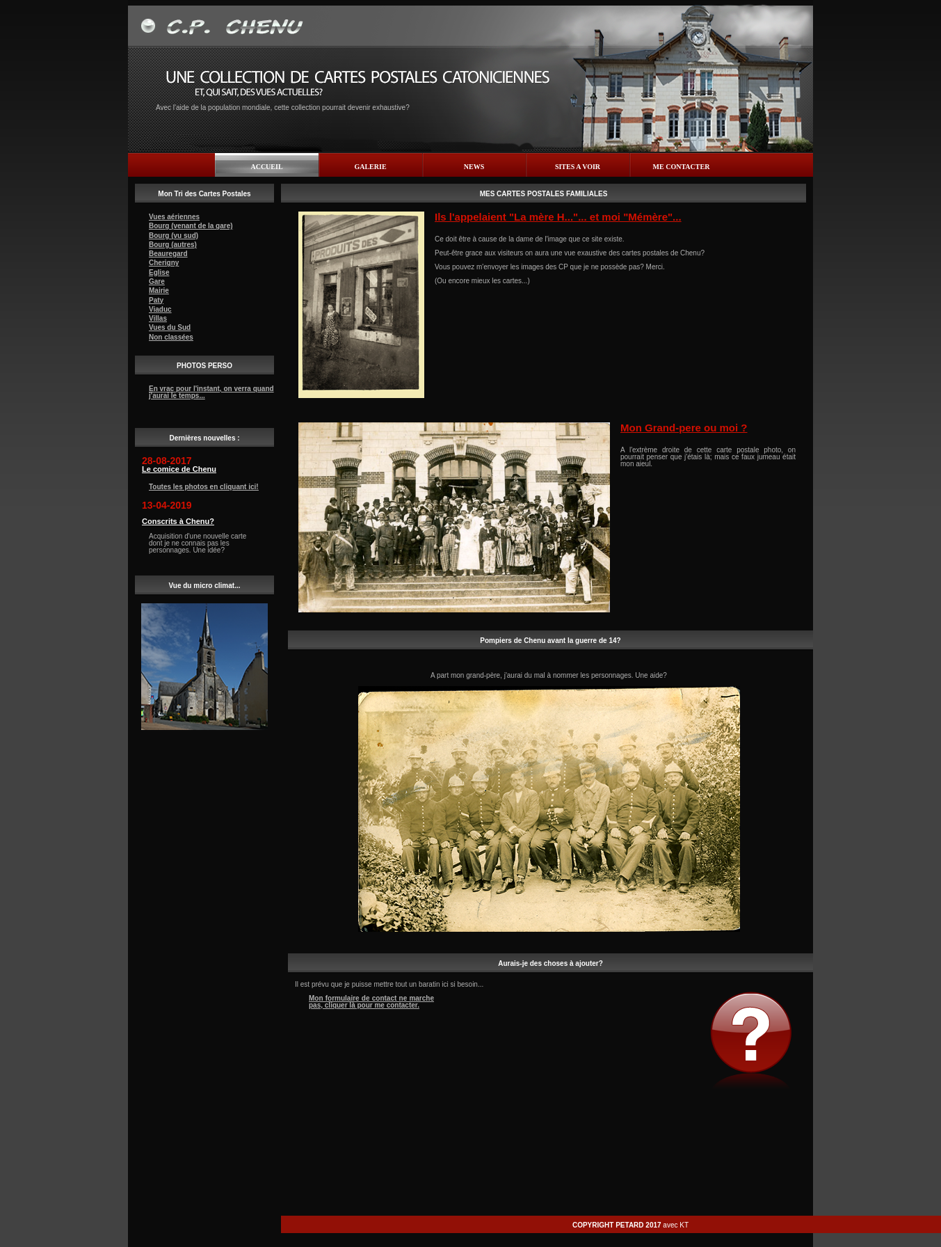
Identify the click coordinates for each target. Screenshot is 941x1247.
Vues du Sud (170, 327)
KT (684, 1225)
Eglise (159, 272)
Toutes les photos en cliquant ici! (204, 487)
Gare (157, 281)
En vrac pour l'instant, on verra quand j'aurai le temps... (211, 392)
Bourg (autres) (173, 244)
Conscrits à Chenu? (178, 521)
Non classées (171, 337)
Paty (156, 300)
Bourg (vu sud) (173, 235)
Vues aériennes (174, 217)
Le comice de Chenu (179, 469)
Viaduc (160, 309)
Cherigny (164, 263)
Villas (158, 318)
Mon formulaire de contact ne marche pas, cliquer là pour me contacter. (371, 1001)
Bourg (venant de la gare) (191, 226)
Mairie (159, 290)
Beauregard (168, 253)
